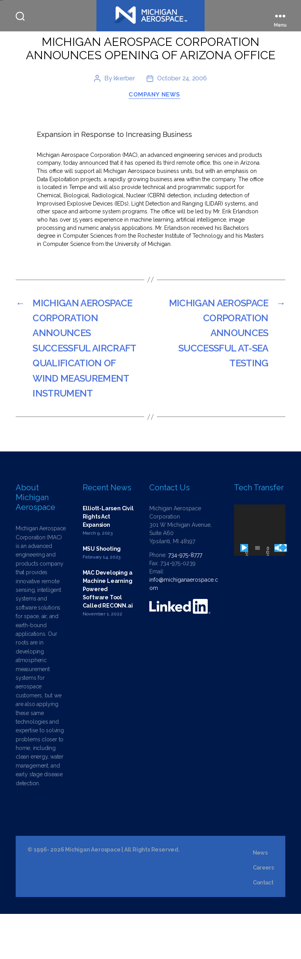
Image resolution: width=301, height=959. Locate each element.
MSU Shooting (102, 594)
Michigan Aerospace (92, 895)
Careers (263, 913)
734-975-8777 (185, 600)
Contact (263, 927)
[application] (259, 575)
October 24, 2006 (182, 123)
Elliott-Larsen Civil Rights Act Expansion (108, 561)
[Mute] (278, 593)
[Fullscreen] (283, 593)
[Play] (244, 593)
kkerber (124, 123)
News (260, 898)
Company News (154, 140)
